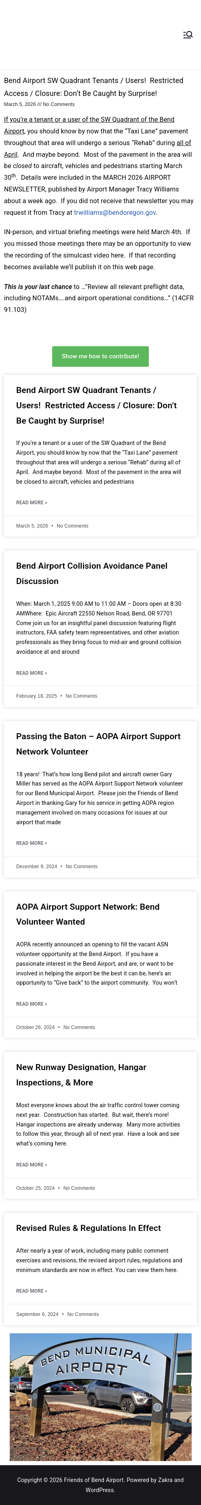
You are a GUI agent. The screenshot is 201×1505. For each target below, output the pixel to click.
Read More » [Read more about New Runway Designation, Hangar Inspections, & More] (31, 1165)
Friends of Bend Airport (94, 1480)
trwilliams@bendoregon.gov (115, 212)
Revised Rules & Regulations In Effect (88, 1228)
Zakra (165, 1480)
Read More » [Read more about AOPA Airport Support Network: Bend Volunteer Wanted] (31, 1004)
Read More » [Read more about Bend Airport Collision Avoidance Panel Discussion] (31, 673)
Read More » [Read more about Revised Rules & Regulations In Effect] (31, 1291)
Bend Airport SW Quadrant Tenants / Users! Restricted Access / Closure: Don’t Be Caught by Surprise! (96, 405)
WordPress (100, 1490)
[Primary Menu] (188, 34)
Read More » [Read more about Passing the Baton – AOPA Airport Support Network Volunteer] (31, 843)
